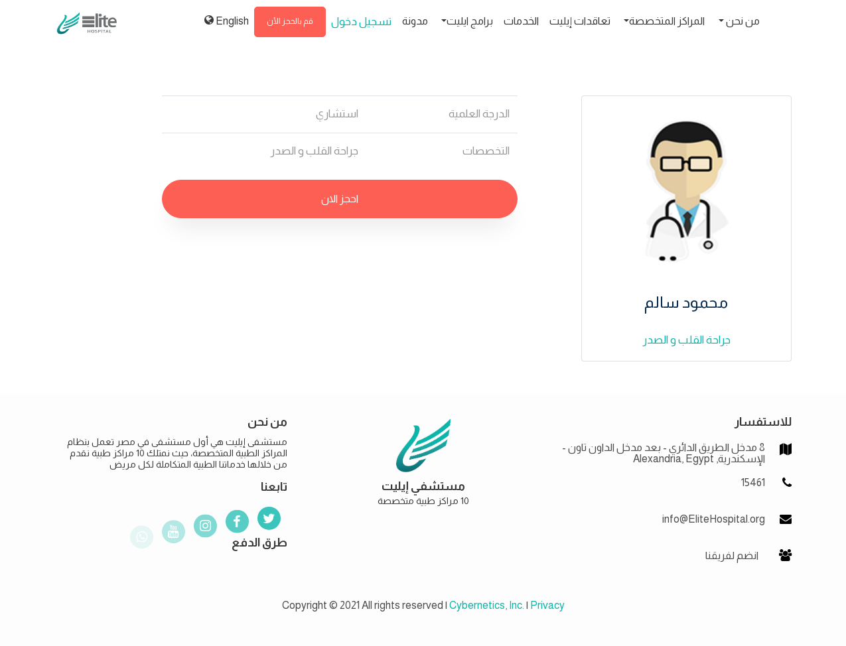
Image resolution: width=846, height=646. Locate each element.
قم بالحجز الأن (290, 21)
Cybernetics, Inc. (486, 605)
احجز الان (339, 198)
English (226, 21)
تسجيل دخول (361, 21)
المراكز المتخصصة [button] (667, 21)
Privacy (547, 605)
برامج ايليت (470, 21)
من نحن (742, 21)
